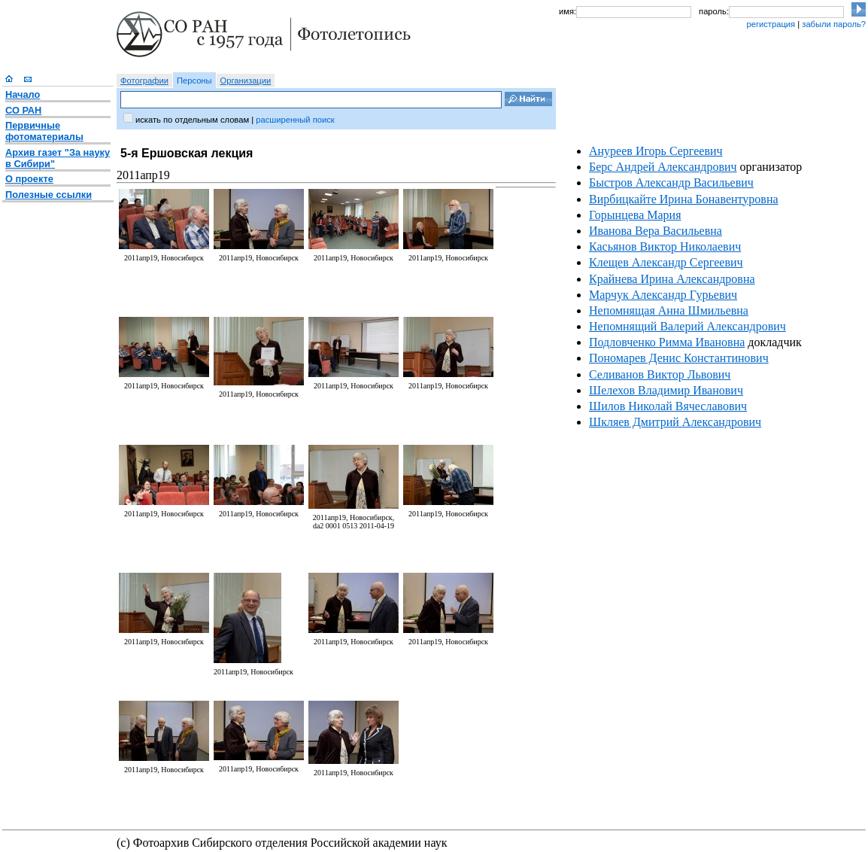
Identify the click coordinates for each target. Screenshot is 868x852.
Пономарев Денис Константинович (679, 357)
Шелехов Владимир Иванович (666, 390)
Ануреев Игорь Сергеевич (656, 151)
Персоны (194, 80)
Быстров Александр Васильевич (671, 182)
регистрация (770, 24)
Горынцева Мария (635, 214)
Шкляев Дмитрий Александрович (675, 421)
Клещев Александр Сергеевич (666, 262)
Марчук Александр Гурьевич (663, 294)
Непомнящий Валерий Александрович (687, 326)
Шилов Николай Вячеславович (668, 406)
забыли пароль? (834, 24)
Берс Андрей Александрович (663, 166)
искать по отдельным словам (192, 119)
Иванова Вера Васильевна (655, 230)
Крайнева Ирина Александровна (672, 278)
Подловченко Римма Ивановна (667, 342)
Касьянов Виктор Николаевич (665, 246)
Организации (246, 80)
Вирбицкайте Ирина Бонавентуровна (683, 199)
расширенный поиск (295, 119)
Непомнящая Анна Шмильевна (668, 310)
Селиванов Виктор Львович (659, 374)
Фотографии (144, 80)
